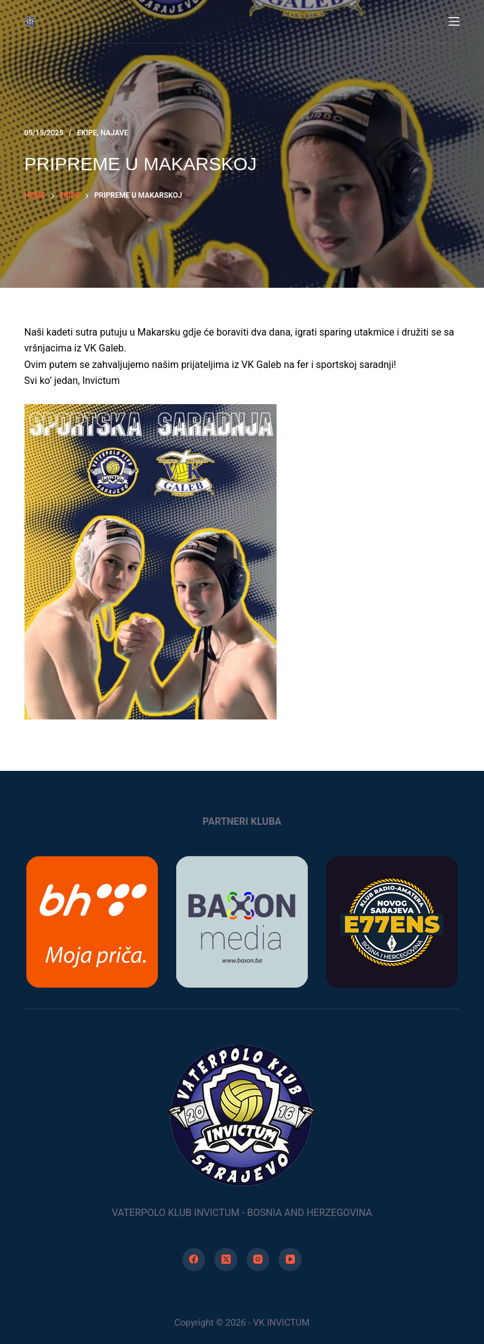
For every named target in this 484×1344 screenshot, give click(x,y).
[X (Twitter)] (225, 1259)
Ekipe (87, 133)
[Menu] (454, 21)
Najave (114, 133)
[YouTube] (290, 1259)
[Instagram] (258, 1259)
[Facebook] (194, 1259)
